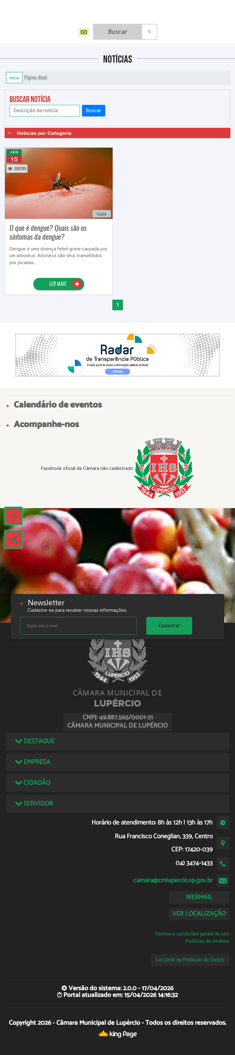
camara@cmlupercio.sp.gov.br (173, 880)
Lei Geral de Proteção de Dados (190, 960)
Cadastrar (169, 626)
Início (14, 78)
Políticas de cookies (207, 941)
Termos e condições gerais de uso (192, 934)
